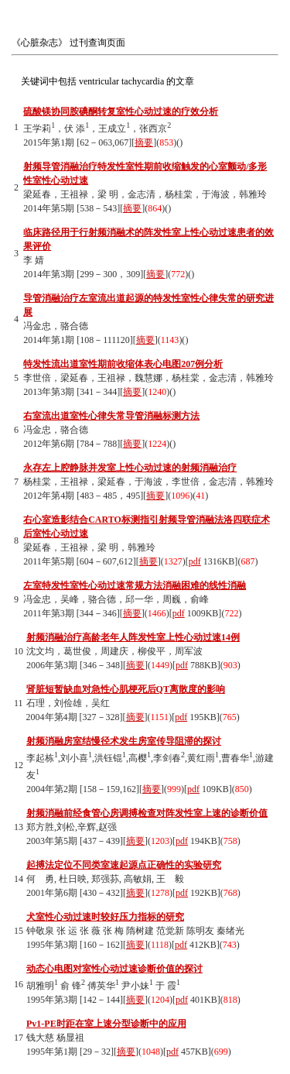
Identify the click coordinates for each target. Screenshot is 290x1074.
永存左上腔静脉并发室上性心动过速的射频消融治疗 (130, 467)
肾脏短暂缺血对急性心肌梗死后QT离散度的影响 (125, 689)
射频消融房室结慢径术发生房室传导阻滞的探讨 (123, 741)
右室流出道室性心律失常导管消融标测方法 (111, 415)
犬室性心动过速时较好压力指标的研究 (105, 916)
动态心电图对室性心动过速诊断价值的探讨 (114, 968)
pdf (195, 561)
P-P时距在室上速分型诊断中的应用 (106, 1023)
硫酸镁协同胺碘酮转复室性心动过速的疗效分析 (120, 111)
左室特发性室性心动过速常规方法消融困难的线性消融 (134, 585)
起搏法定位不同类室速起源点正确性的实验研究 (123, 865)
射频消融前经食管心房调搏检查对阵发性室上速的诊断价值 (147, 813)
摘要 (144, 142)
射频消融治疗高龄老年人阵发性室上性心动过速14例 (133, 637)
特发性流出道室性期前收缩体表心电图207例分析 (123, 364)
